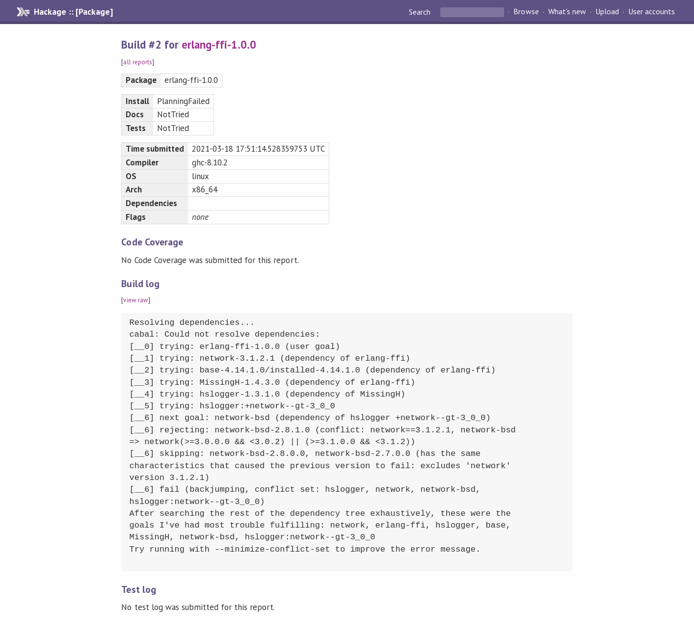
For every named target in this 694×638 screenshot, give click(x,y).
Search (420, 12)
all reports (137, 62)
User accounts (651, 12)
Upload (607, 12)
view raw (135, 300)
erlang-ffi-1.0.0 (219, 44)
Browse (525, 12)
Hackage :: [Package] (73, 11)
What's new (567, 12)
